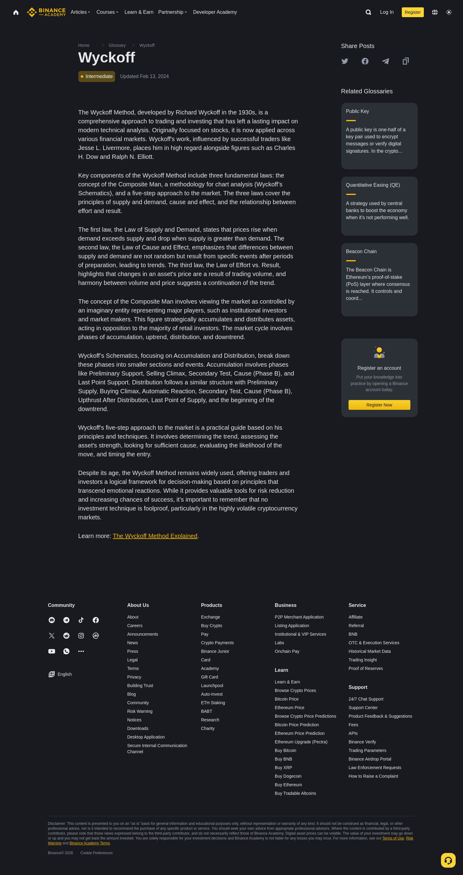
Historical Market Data (370, 651)
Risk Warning (140, 711)
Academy (210, 668)
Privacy (134, 677)
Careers (135, 625)
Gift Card (209, 677)
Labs (279, 642)
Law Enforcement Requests (375, 767)
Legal (132, 659)
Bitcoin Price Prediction (297, 724)
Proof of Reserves (366, 668)
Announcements (142, 634)
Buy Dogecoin (288, 776)
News (132, 642)
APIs (353, 733)
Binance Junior (215, 651)
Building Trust (140, 685)
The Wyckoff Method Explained (155, 536)
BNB (353, 634)
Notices (134, 719)
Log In (387, 12)
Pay (204, 634)
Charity (208, 728)
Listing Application (292, 625)
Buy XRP (283, 767)
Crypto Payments (217, 642)
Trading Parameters (367, 750)
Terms (133, 668)
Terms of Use (393, 838)
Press (132, 651)
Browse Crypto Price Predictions (305, 716)
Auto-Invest (212, 694)
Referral (356, 625)
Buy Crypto (211, 625)
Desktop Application (146, 737)
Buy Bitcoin (285, 750)
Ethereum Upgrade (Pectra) (301, 741)
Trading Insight (363, 659)
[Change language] (435, 12)
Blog (131, 694)
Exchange (210, 617)
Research (210, 719)
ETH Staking (213, 702)
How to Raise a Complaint (373, 776)
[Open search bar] (366, 12)
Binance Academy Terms (89, 843)
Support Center (363, 707)
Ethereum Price (289, 707)
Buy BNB (283, 759)
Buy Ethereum (288, 784)
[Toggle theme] (449, 12)
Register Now (379, 404)
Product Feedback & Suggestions (380, 716)
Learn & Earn (287, 681)
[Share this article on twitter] (345, 61)
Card (205, 659)
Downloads (137, 728)
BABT (206, 711)
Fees (353, 724)
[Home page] (46, 12)
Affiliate (356, 617)
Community (138, 702)
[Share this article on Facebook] (365, 61)
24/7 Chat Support (366, 699)
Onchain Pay (287, 651)
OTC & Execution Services (374, 642)
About (133, 617)
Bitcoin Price (287, 699)
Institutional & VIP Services (300, 634)
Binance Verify (362, 741)
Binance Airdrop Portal (370, 759)
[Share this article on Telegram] (385, 61)
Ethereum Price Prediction (300, 733)
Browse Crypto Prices (295, 690)
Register (413, 12)
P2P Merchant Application (299, 617)
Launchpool (212, 685)
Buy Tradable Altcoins (295, 793)
